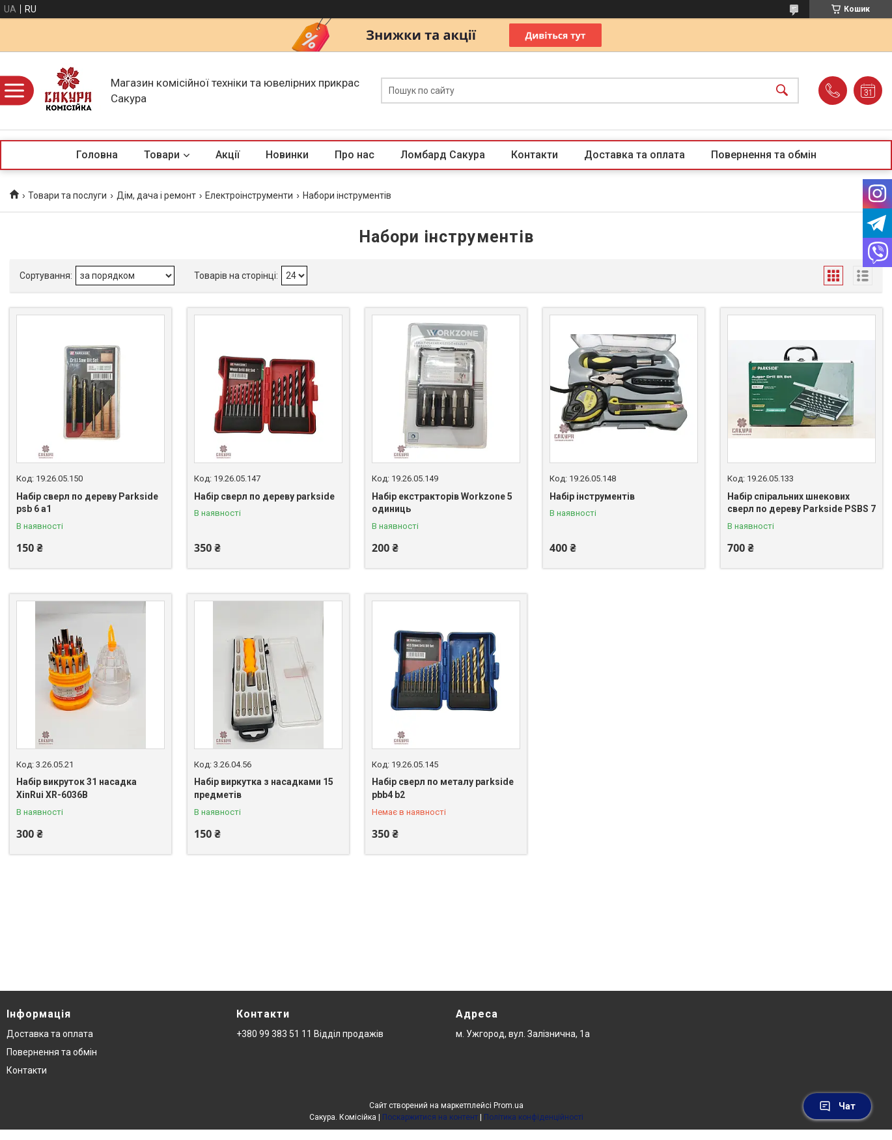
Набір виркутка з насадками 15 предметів (263, 788)
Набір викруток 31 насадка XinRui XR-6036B (76, 788)
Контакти (534, 155)
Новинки (287, 155)
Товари (162, 155)
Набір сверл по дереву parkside (264, 496)
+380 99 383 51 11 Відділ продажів (309, 1034)
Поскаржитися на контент (430, 1117)
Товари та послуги (67, 195)
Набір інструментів (592, 496)
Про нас (354, 155)
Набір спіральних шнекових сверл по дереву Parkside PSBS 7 (801, 503)
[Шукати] (782, 91)
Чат (837, 1106)
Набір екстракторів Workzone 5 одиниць (442, 503)
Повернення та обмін (763, 155)
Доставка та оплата (634, 155)
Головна (97, 155)
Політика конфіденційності (533, 1117)
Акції (228, 155)
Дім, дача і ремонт (156, 195)
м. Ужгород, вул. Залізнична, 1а (523, 1034)
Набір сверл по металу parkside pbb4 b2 (443, 788)
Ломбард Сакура (442, 155)
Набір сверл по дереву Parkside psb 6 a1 (87, 503)
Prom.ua (508, 1105)
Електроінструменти (249, 195)
